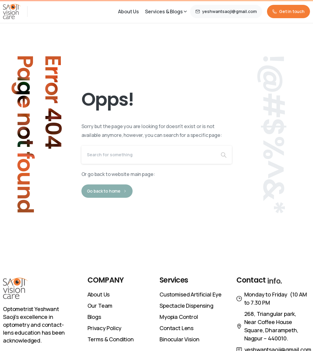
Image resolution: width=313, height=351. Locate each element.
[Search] (148, 155)
